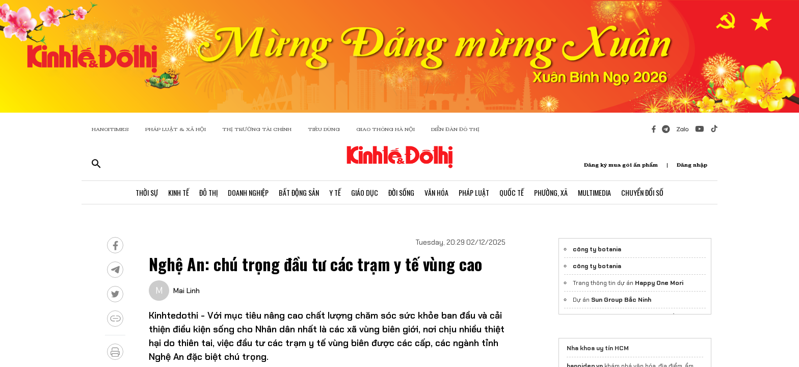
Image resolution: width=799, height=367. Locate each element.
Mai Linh (186, 290)
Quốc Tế (511, 192)
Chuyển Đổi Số (642, 192)
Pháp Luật (474, 192)
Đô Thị (208, 192)
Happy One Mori (659, 283)
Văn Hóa (436, 192)
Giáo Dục (364, 192)
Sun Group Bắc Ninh (621, 300)
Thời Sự (147, 192)
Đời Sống (401, 192)
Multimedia (594, 192)
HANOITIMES (110, 129)
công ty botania (597, 249)
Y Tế (335, 192)
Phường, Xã (551, 192)
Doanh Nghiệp (248, 192)
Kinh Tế (178, 192)
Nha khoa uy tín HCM (598, 348)
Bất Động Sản (299, 192)
